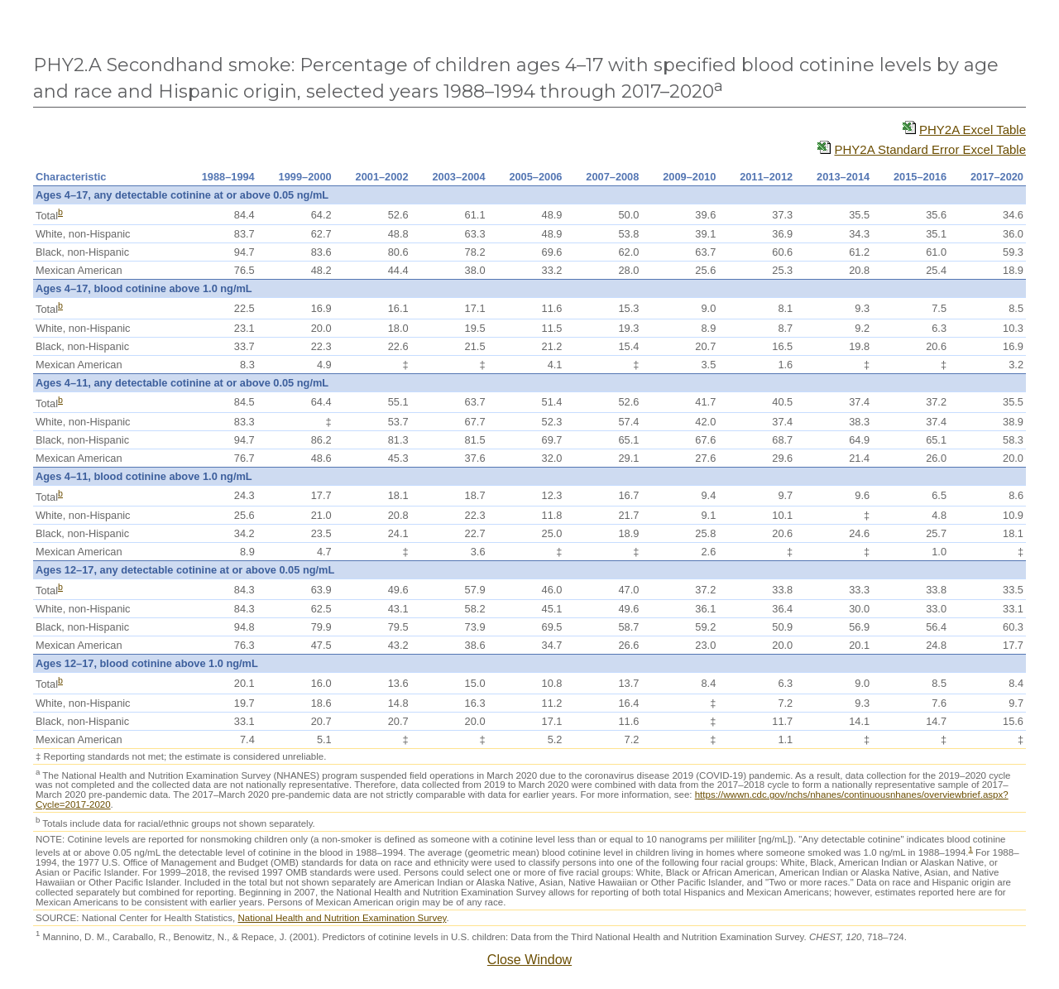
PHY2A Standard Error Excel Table (930, 149)
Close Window (529, 960)
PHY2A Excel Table (972, 129)
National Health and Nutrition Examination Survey (341, 918)
